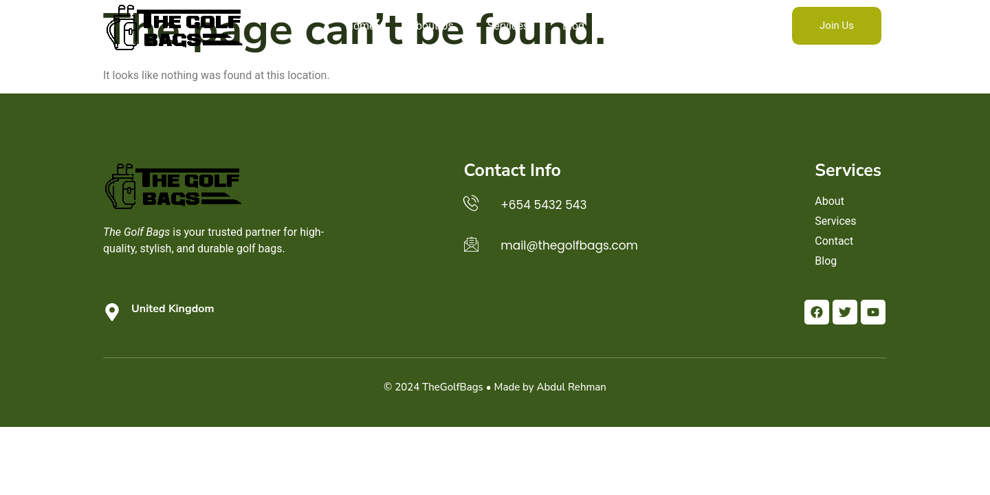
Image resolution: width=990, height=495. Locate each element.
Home (360, 25)
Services (508, 25)
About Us (431, 25)
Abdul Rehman (571, 387)
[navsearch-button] (720, 26)
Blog (573, 25)
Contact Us (645, 25)
